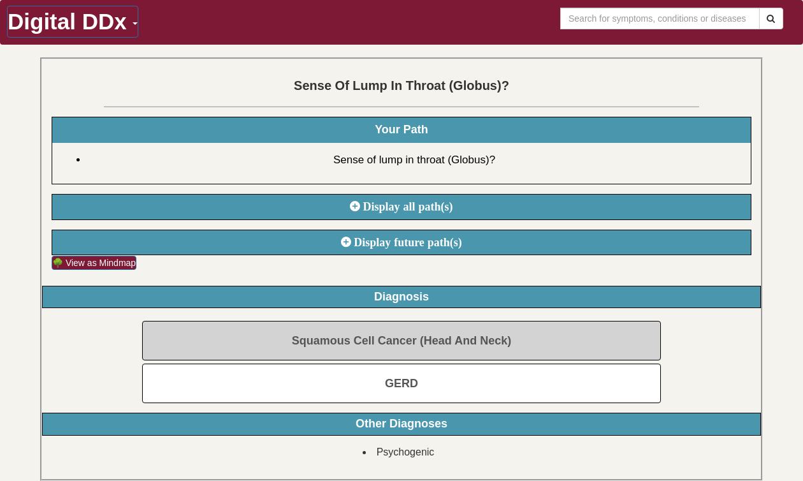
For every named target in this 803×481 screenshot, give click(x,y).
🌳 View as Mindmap (94, 263)
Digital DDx (73, 21)
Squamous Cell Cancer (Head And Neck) (401, 340)
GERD (401, 383)
